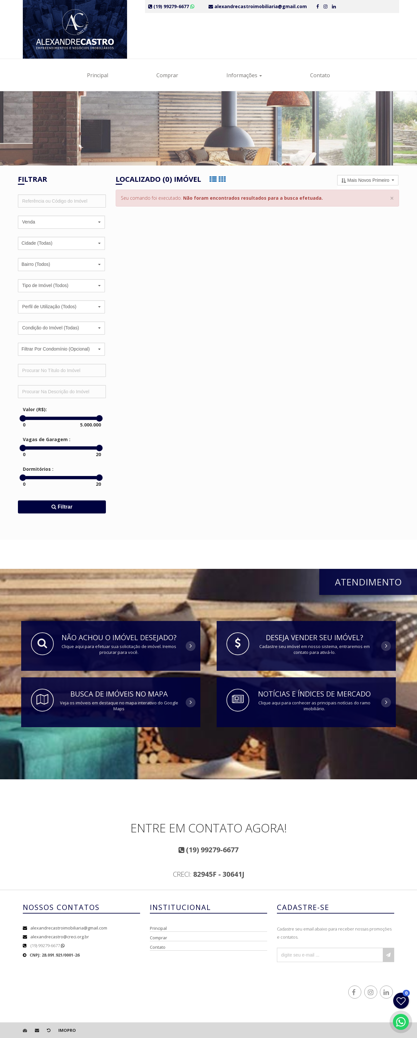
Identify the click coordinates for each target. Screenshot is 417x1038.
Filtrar (62, 507)
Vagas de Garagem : (46, 439)
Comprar (167, 75)
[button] (61, 222)
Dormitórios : (38, 469)
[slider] (23, 418)
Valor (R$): (35, 409)
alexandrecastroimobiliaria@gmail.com (68, 928)
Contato (320, 75)
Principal (97, 75)
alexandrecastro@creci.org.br (59, 937)
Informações (244, 75)
